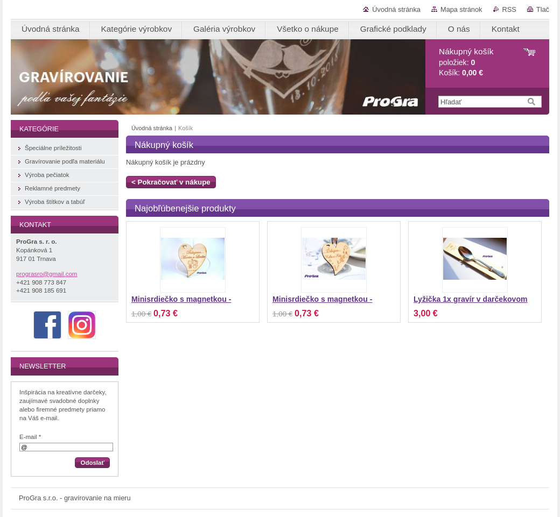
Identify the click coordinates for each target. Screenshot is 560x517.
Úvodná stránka (396, 9)
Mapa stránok (461, 9)
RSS (509, 9)
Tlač (542, 9)
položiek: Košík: (466, 62)
